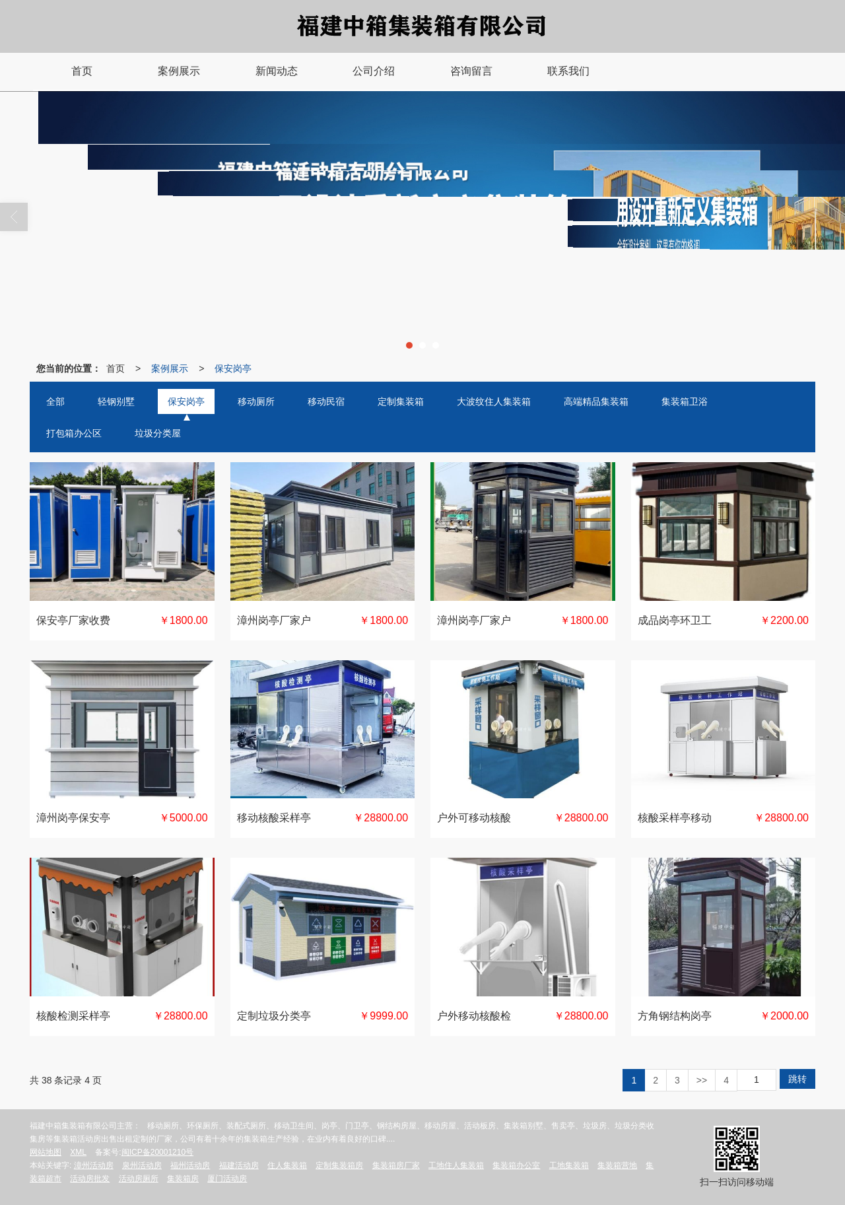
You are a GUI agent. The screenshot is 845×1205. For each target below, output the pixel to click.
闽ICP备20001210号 (157, 1152)
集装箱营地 (617, 1165)
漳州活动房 (94, 1165)
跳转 (797, 1079)
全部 (55, 401)
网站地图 (45, 1152)
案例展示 (169, 368)
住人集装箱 (287, 1165)
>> (701, 1080)
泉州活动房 (142, 1165)
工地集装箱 (569, 1165)
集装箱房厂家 (396, 1165)
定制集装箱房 (339, 1165)
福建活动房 (239, 1165)
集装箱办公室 (516, 1165)
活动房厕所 (138, 1178)
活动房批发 (90, 1178)
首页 (115, 368)
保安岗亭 (233, 368)
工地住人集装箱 (456, 1165)
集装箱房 (183, 1178)
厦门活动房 (227, 1178)
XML (78, 1152)
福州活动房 (190, 1165)
